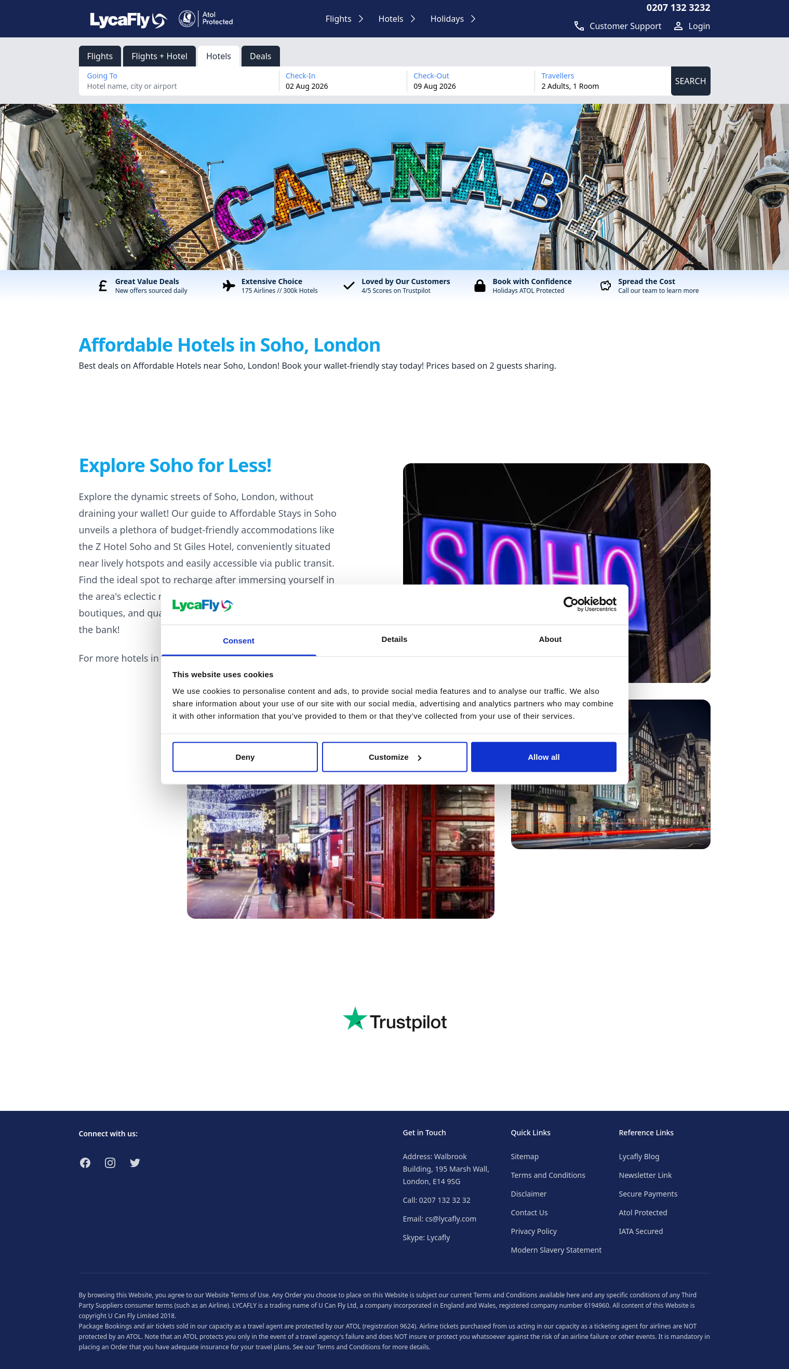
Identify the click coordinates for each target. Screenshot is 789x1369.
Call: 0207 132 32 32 (437, 1200)
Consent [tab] (239, 640)
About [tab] (550, 638)
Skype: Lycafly (426, 1237)
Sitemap (525, 1156)
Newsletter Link (645, 1175)
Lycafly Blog (639, 1156)
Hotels (218, 56)
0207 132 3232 (679, 7)
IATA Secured (641, 1231)
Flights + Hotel (159, 56)
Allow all (544, 757)
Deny (245, 757)
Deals (260, 56)
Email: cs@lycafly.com (440, 1219)
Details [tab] (395, 638)
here (573, 1295)
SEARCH (690, 81)
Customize (395, 757)
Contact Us (529, 1212)
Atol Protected (643, 1212)
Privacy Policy (534, 1231)
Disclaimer (529, 1194)
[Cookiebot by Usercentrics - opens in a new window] (571, 604)
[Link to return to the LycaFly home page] (128, 18)
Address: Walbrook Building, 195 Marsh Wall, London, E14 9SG (446, 1168)
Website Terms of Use (237, 1295)
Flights (100, 56)
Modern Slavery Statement (556, 1250)
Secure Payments (648, 1194)
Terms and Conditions (548, 1175)
